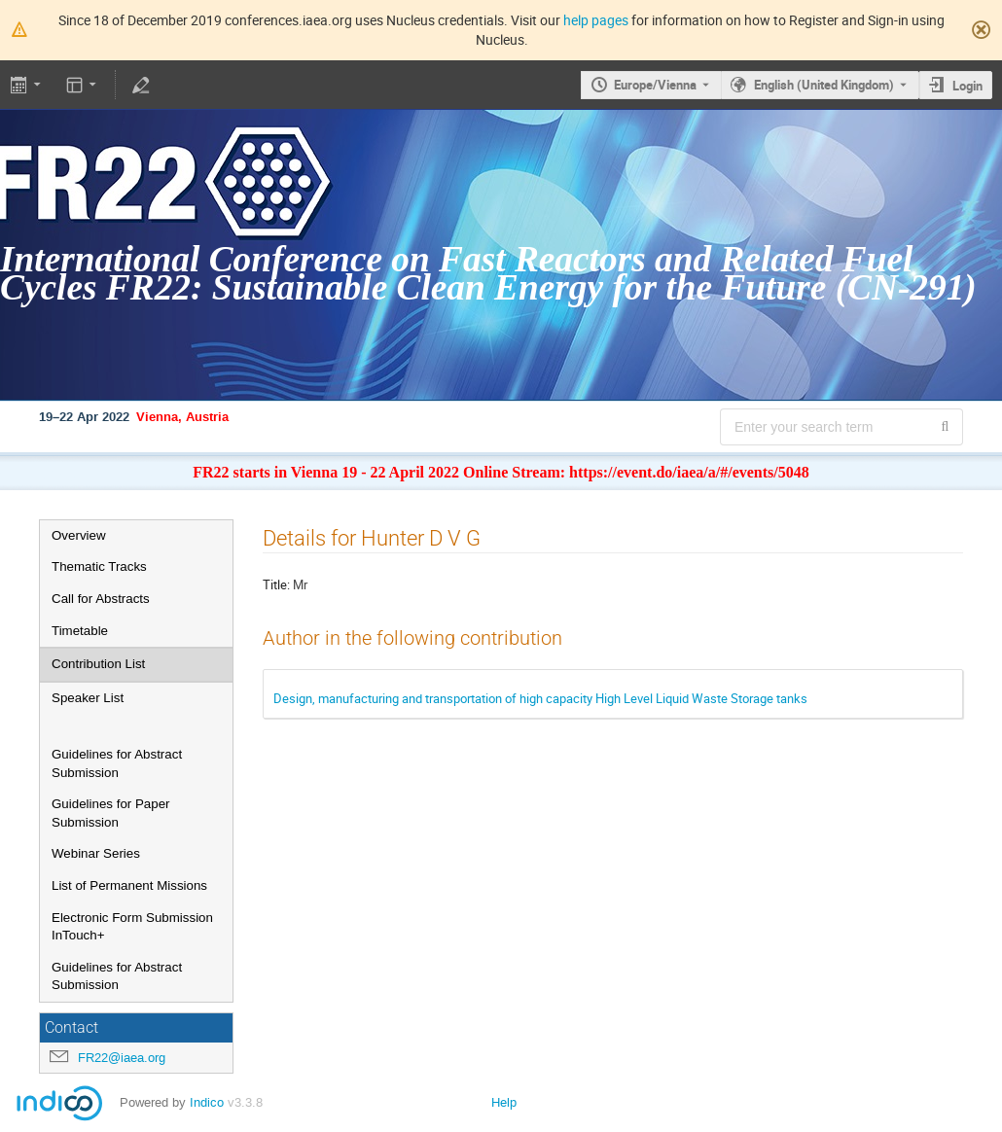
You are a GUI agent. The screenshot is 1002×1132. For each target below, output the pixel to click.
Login (967, 85)
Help (504, 1102)
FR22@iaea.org (121, 1057)
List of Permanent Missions (129, 885)
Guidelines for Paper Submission (111, 813)
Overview (79, 535)
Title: (276, 584)
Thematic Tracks (99, 566)
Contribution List (98, 663)
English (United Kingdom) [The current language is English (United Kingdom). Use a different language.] (824, 84)
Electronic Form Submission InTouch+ (132, 926)
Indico (207, 1102)
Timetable (80, 630)
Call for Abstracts (101, 598)
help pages (595, 20)
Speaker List (88, 697)
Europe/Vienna (655, 84)
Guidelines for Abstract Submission (117, 763)
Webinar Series (96, 853)
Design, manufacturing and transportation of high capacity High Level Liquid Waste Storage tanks (540, 698)
